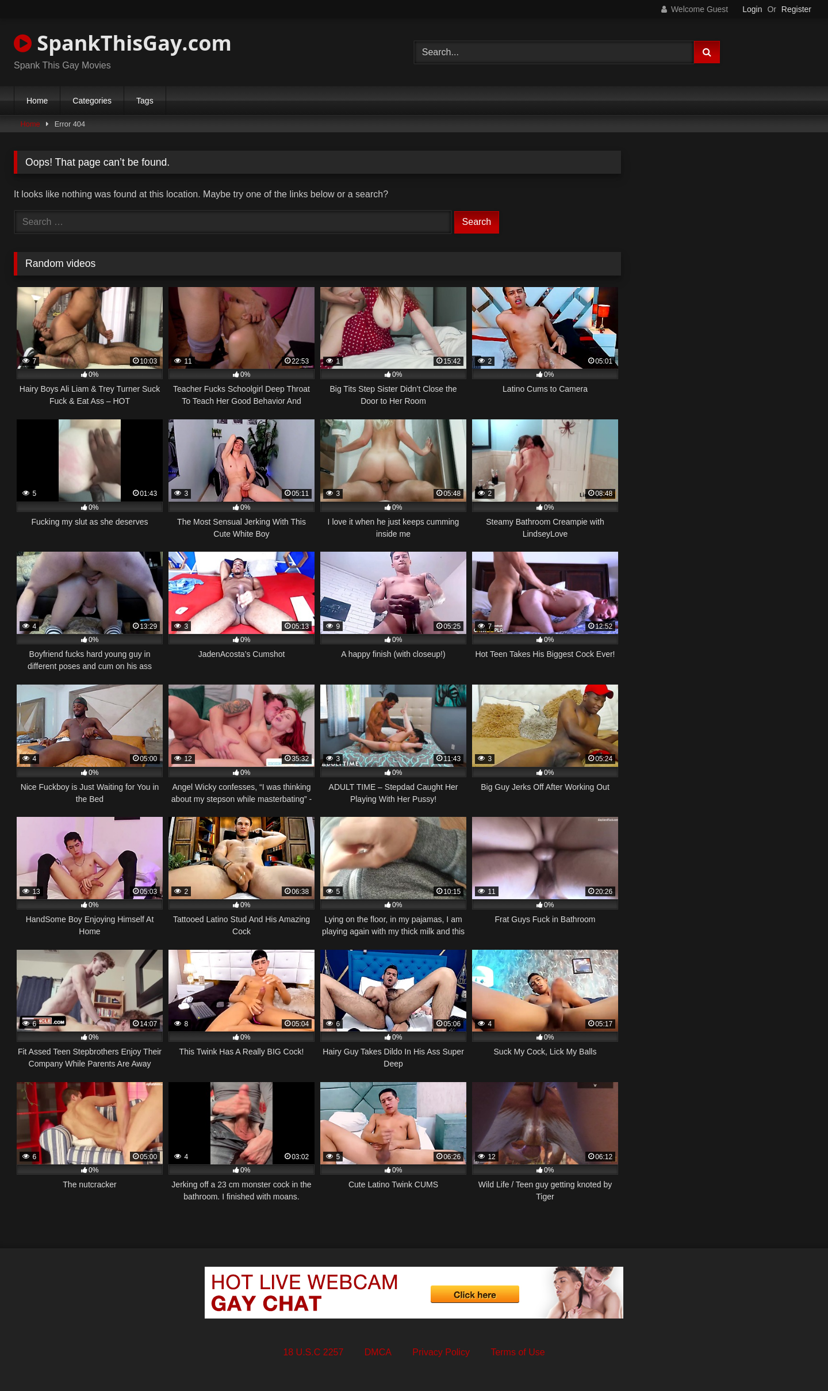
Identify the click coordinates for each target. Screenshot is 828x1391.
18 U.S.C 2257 (313, 1352)
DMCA (378, 1352)
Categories (92, 100)
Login (752, 9)
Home (37, 100)
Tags (145, 100)
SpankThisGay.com (123, 43)
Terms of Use (517, 1352)
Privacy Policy (441, 1352)
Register (796, 9)
